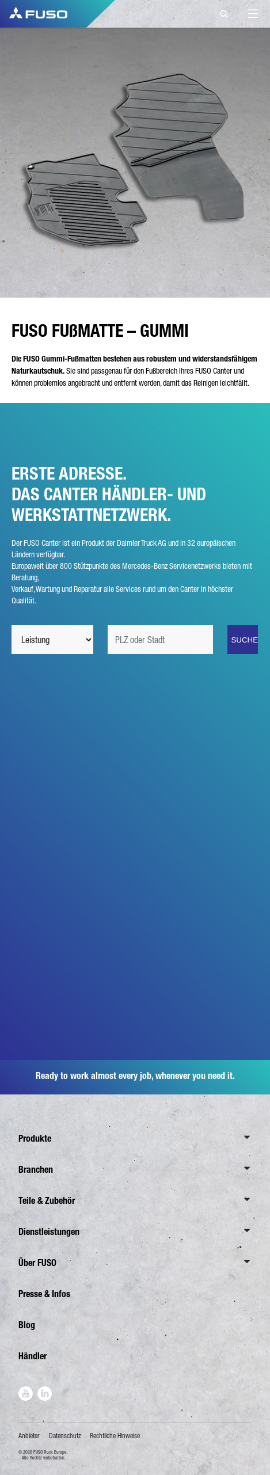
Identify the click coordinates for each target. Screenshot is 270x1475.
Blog (26, 1325)
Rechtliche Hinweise (115, 1436)
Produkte (34, 1138)
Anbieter (29, 1436)
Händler (32, 1356)
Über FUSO (37, 1262)
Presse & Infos (44, 1293)
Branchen (35, 1169)
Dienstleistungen (48, 1231)
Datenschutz (65, 1436)
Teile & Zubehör (46, 1200)
